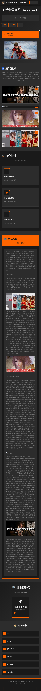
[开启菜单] (33, 2)
